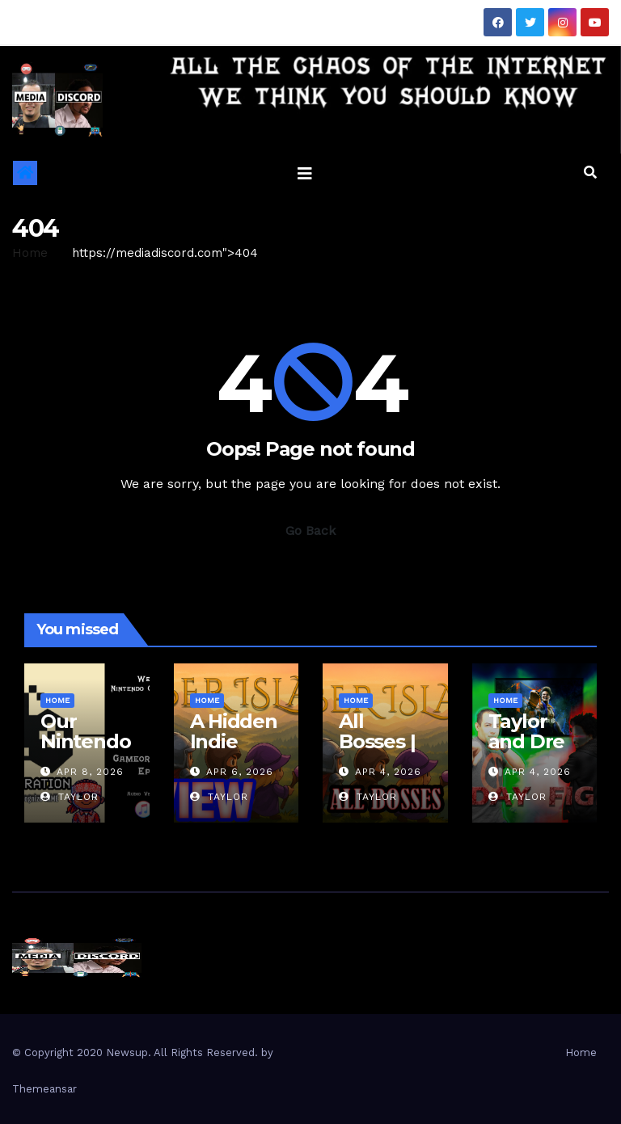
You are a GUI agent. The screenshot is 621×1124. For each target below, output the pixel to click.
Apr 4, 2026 (388, 771)
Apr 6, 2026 (239, 771)
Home (30, 253)
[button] (590, 172)
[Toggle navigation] (305, 173)
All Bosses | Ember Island (377, 751)
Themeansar (44, 1089)
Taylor (69, 796)
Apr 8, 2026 (90, 771)
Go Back (310, 530)
